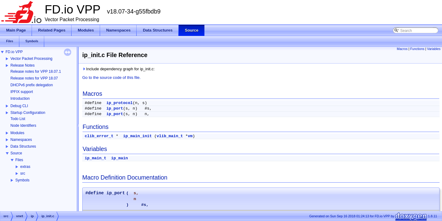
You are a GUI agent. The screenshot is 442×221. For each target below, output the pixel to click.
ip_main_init (137, 136)
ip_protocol (119, 103)
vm (190, 136)
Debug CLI (19, 106)
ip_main (119, 158)
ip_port (114, 108)
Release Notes (22, 65)
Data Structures (23, 146)
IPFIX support (21, 92)
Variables (433, 49)
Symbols (22, 180)
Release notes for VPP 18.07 (34, 78)
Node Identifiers (23, 125)
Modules (17, 133)
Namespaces (21, 140)
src (22, 173)
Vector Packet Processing (31, 58)
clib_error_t (99, 136)
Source (16, 153)
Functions (417, 49)
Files (19, 160)
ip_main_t (95, 158)
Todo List (17, 119)
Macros (402, 49)
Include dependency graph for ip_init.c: (118, 69)
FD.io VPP (14, 52)
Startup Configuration (27, 112)
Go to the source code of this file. (111, 77)
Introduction (20, 98)
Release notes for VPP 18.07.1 (35, 71)
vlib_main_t (170, 136)
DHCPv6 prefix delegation (31, 85)
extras (25, 167)
